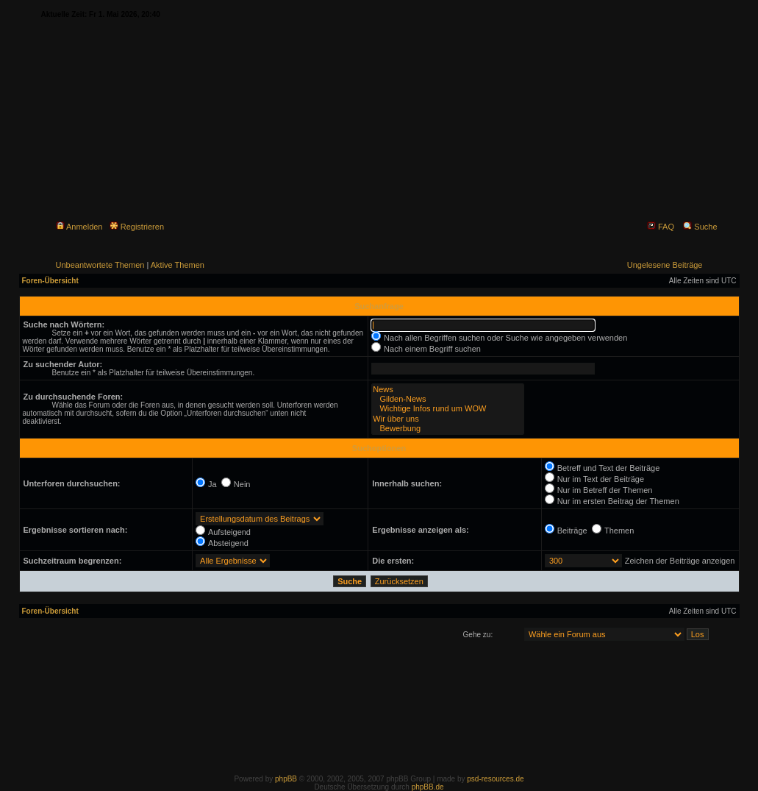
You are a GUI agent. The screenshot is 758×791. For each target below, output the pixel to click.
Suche (700, 226)
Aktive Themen (177, 264)
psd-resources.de (495, 779)
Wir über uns (448, 419)
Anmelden (79, 226)
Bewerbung (448, 428)
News (448, 389)
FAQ (660, 226)
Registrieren (137, 226)
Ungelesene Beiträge (665, 264)
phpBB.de (428, 787)
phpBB (286, 779)
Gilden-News (448, 399)
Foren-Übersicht (50, 281)
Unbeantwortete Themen (100, 264)
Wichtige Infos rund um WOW (448, 409)
